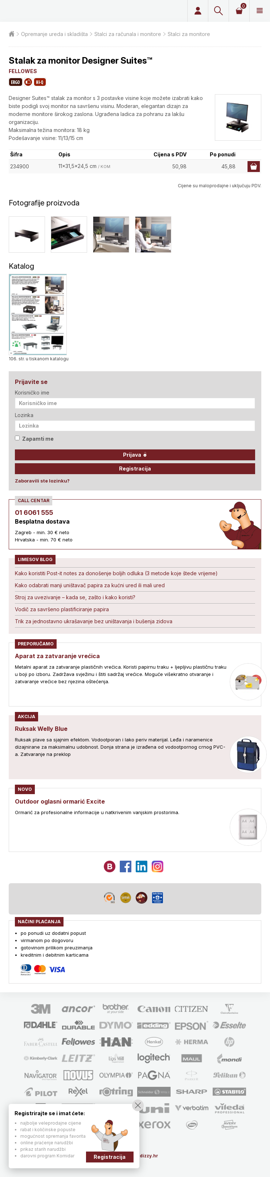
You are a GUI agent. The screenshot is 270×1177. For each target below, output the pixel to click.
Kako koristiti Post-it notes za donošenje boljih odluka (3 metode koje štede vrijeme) (116, 573)
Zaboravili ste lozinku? (42, 481)
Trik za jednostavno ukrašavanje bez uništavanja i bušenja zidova (93, 621)
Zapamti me (34, 439)
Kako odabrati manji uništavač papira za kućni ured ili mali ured (90, 585)
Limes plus (57, 11)
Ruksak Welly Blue (41, 728)
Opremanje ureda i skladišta (54, 34)
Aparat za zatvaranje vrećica (57, 656)
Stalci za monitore (189, 34)
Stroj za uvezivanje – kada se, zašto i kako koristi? (75, 597)
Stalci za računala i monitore (127, 34)
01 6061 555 (34, 512)
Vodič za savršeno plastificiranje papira (62, 609)
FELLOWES (23, 71)
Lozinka (24, 415)
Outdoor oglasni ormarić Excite (60, 801)
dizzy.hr (149, 1155)
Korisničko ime (32, 392)
